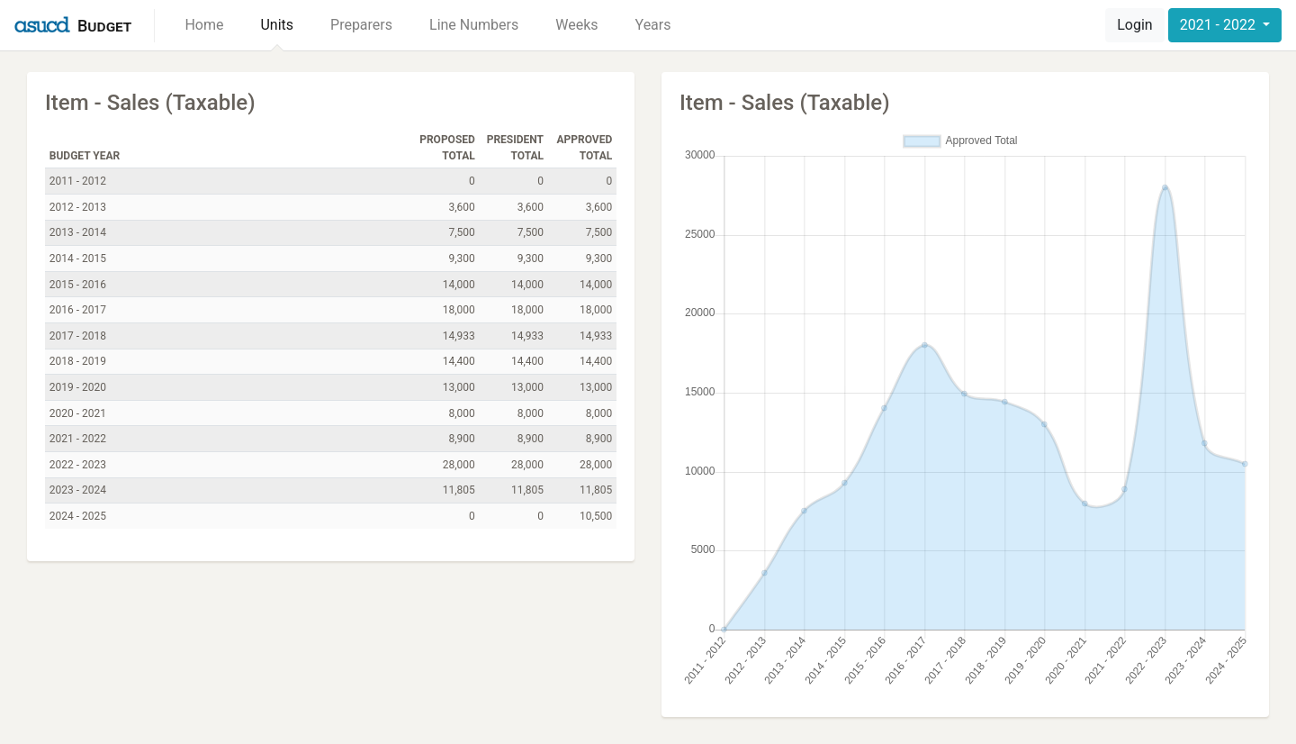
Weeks (576, 24)
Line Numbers (473, 24)
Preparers (361, 24)
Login (1134, 24)
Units (276, 24)
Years (653, 24)
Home (203, 24)
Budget (104, 25)
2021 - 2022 (1219, 24)
